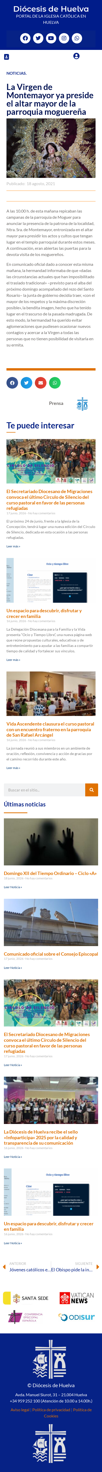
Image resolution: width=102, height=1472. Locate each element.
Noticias (16, 73)
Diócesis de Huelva (51, 9)
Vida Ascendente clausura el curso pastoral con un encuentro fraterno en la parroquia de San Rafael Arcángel (50, 729)
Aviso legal (20, 1409)
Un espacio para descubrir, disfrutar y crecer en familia (44, 613)
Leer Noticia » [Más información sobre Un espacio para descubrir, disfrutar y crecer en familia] (13, 1243)
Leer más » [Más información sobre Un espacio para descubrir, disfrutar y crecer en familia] (13, 660)
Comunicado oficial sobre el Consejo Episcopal (51, 954)
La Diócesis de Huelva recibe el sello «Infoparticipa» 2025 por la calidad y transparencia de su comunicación (41, 1137)
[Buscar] (91, 789)
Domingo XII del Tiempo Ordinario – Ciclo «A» (50, 873)
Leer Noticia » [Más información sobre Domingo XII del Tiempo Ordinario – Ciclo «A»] (13, 887)
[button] (6, 56)
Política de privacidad (51, 1409)
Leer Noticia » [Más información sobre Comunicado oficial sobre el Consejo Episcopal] (13, 968)
